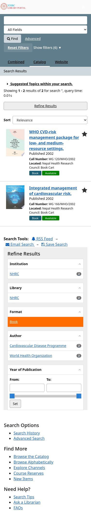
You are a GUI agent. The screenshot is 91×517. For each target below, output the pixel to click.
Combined (16, 62)
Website (61, 62)
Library (16, 287)
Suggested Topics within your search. (39, 84)
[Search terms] (45, 20)
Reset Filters (18, 47)
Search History (27, 433)
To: (48, 379)
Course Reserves (29, 473)
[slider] (12, 396)
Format (16, 311)
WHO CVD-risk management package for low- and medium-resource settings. (54, 140)
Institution (19, 264)
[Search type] (45, 29)
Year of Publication (25, 369)
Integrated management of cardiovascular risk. (53, 190)
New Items (23, 478)
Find (12, 38)
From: (14, 379)
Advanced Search (29, 438)
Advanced (32, 38)
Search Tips (24, 497)
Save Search (54, 244)
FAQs (18, 507)
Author (16, 335)
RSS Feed (42, 238)
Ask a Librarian (27, 502)
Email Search (20, 244)
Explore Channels (29, 467)
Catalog (39, 62)
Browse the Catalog (31, 456)
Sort (7, 120)
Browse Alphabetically (33, 462)
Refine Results (45, 106)
